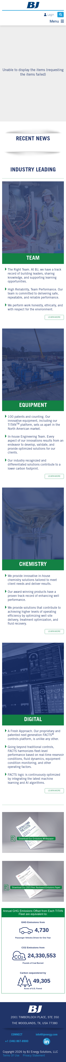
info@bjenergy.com (47, 1034)
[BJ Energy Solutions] (32, 5)
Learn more (54, 317)
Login (50, 14)
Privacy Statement (34, 1055)
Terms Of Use (11, 1055)
